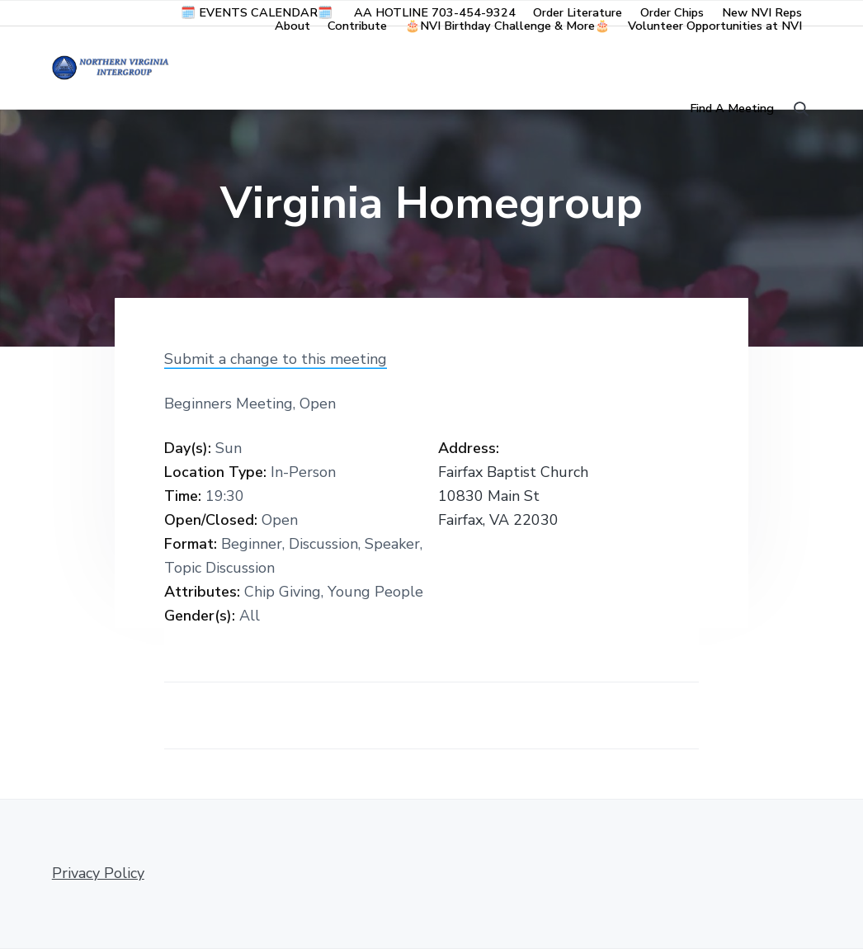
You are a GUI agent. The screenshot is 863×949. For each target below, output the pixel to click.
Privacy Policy (98, 873)
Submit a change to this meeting (275, 359)
